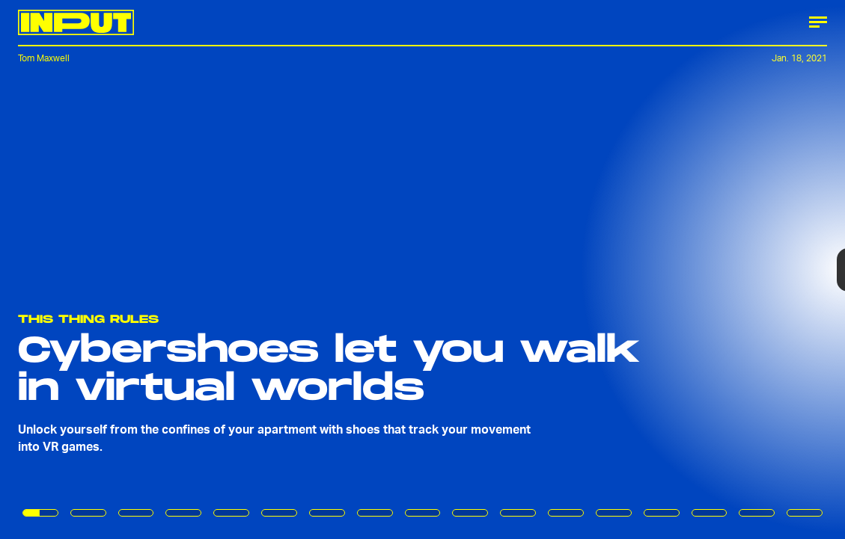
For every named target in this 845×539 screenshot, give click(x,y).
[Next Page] (562, 269)
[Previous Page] (139, 269)
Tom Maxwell (44, 58)
